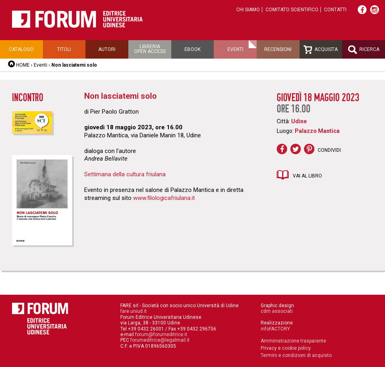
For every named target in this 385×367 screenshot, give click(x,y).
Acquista (321, 49)
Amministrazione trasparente (293, 341)
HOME (23, 65)
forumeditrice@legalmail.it (160, 340)
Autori (107, 49)
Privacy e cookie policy (286, 348)
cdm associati (277, 311)
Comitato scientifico (291, 9)
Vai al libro (307, 176)
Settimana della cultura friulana (125, 174)
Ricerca (363, 49)
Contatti (335, 9)
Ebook (192, 49)
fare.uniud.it (133, 311)
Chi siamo (248, 9)
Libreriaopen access (150, 49)
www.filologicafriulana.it (164, 198)
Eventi (235, 49)
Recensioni (278, 49)
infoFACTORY (275, 329)
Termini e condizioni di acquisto (296, 355)
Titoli (64, 49)
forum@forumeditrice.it (161, 334)
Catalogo (21, 49)
